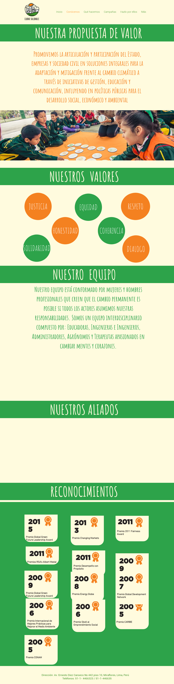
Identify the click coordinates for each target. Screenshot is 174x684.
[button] (38, 206)
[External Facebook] (86, 376)
